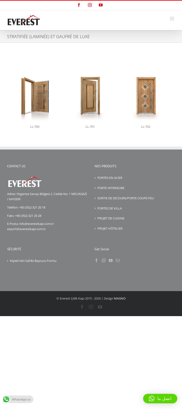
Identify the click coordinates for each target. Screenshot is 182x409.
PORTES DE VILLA (109, 208)
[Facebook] (96, 260)
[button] (160, 398)
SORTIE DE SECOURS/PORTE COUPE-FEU (125, 198)
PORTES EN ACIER (109, 178)
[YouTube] (111, 260)
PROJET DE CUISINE (110, 218)
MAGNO (120, 298)
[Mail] (118, 260)
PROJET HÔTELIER (110, 228)
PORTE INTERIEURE (110, 188)
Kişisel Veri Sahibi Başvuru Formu (33, 261)
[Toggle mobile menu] (172, 18)
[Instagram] (103, 260)
